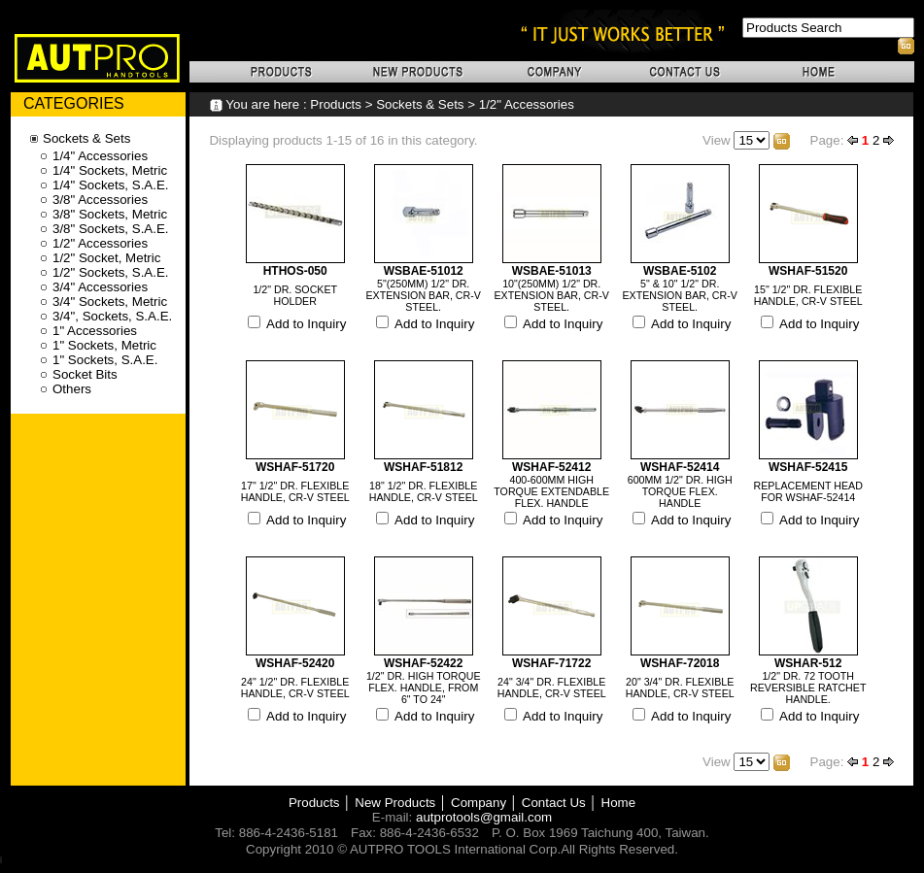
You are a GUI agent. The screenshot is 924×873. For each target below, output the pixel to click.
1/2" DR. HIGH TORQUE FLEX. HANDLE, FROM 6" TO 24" (423, 687)
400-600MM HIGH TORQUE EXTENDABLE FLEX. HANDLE (551, 491)
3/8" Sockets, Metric (109, 214)
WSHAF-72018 (679, 663)
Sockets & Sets (419, 104)
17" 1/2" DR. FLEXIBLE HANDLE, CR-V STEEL (295, 491)
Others (71, 389)
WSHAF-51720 (295, 467)
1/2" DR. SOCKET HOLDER (295, 295)
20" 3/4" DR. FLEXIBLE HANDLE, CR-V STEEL (680, 687)
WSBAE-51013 (552, 271)
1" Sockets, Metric (104, 345)
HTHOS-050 (295, 271)
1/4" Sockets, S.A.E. (110, 185)
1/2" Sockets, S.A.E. (110, 272)
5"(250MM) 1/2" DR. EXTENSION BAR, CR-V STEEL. (423, 295)
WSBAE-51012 (423, 271)
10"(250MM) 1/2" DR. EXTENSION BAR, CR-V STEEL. (552, 295)
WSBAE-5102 (679, 271)
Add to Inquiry (306, 324)
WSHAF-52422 (423, 663)
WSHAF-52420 (295, 663)
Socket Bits (85, 374)
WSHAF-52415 (808, 467)
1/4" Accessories (100, 156)
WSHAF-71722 (551, 663)
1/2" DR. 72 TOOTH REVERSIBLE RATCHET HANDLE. (808, 687)
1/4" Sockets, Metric (109, 170)
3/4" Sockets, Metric (109, 301)
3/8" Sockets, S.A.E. (110, 228)
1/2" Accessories (526, 104)
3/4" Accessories (100, 287)
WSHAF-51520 (808, 271)
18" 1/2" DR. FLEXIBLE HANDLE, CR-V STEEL (423, 491)
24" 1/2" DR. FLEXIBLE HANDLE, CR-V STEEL (295, 687)
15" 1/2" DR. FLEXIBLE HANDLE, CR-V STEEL (808, 295)
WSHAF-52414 (679, 467)
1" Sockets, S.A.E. (104, 360)
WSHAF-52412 (551, 467)
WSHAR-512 (807, 663)
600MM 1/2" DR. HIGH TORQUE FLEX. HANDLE (680, 491)
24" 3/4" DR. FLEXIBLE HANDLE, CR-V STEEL (551, 687)
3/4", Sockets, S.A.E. (112, 316)
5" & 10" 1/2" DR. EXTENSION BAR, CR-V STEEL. (680, 295)
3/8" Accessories (100, 199)
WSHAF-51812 (423, 467)
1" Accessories (94, 330)
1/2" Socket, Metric (106, 258)
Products (335, 104)
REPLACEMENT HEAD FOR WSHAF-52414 (808, 491)
